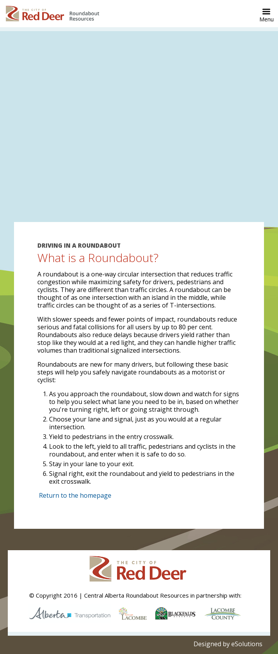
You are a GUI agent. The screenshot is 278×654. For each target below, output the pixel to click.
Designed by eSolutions (228, 644)
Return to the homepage (75, 495)
